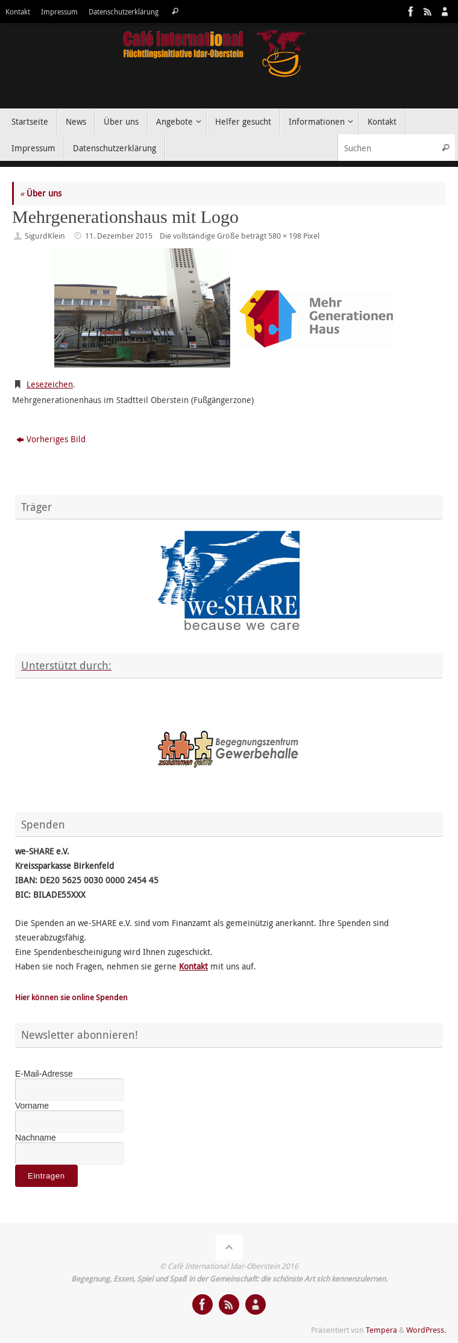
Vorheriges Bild (51, 439)
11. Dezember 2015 (118, 236)
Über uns (40, 193)
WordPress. (426, 1330)
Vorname (32, 1105)
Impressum (59, 11)
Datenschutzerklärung (123, 11)
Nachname (35, 1137)
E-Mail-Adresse (44, 1073)
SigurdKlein (45, 236)
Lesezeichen (50, 384)
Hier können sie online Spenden (71, 997)
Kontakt (17, 11)
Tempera (381, 1330)
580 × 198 (284, 236)
